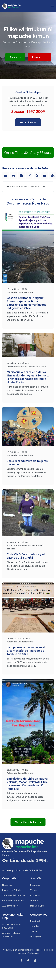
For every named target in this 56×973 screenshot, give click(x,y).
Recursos (39, 57)
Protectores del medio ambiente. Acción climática (25, 546)
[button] (52, 6)
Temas (15, 57)
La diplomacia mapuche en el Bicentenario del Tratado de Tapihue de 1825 (26, 649)
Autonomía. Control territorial (20, 292)
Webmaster (33, 953)
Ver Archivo (26, 122)
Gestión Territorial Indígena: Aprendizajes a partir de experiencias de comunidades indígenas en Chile (26, 303)
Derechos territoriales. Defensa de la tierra (26, 366)
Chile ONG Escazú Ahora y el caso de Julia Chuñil (26, 555)
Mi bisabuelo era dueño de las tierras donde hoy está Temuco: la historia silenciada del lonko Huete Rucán (28, 377)
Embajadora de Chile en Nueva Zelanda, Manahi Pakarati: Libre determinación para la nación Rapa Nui (27, 782)
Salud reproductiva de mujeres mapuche (27, 461)
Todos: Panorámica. (26, 822)
